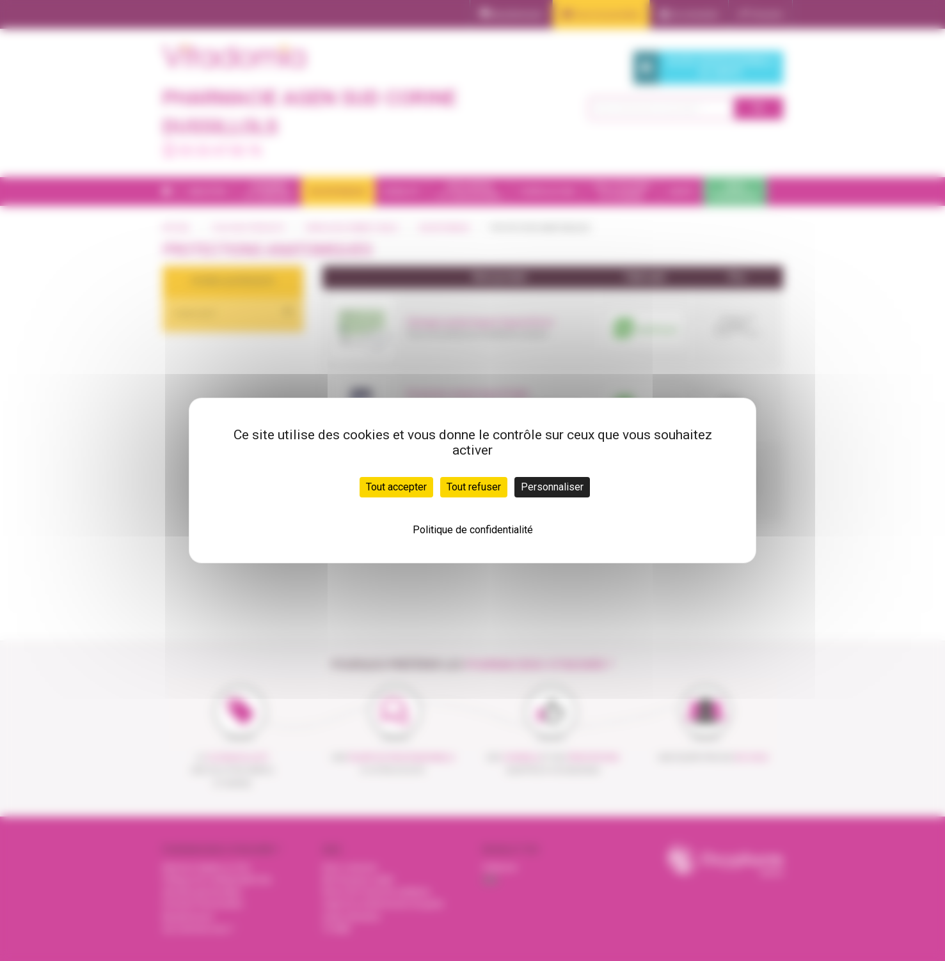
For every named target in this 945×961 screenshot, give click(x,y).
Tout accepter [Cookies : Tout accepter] (396, 487)
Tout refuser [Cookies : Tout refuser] (474, 487)
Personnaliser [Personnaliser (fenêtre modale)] (552, 487)
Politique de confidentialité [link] (473, 530)
